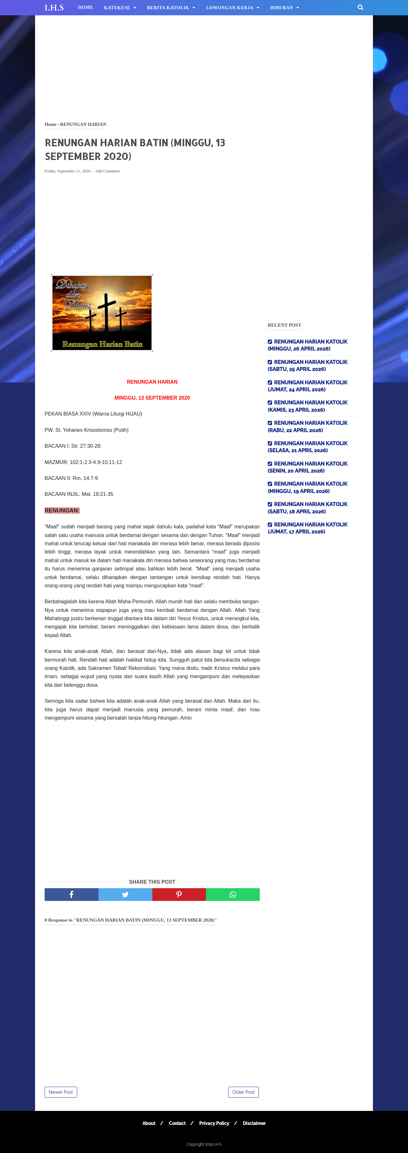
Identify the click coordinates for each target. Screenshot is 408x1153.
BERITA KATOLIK (168, 7)
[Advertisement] (204, 67)
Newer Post (61, 1092)
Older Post (243, 1092)
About (148, 1123)
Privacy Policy (214, 1123)
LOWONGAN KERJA (230, 7)
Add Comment (107, 171)
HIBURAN (281, 7)
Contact (177, 1123)
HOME (85, 7)
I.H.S (54, 8)
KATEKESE (117, 7)
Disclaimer (254, 1123)
